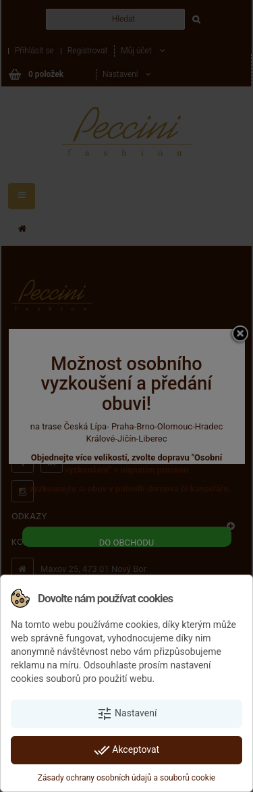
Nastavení (126, 714)
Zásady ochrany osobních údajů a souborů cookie (126, 778)
